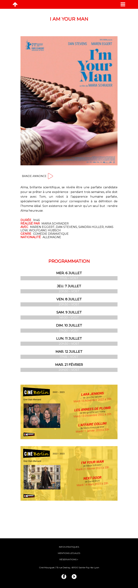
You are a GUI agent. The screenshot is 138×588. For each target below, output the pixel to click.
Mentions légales (69, 553)
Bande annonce (38, 176)
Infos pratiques (69, 547)
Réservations (68, 559)
